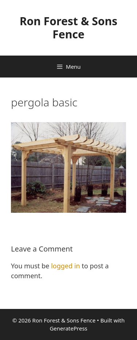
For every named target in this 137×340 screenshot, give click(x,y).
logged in (65, 265)
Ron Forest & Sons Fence (69, 28)
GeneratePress (68, 328)
